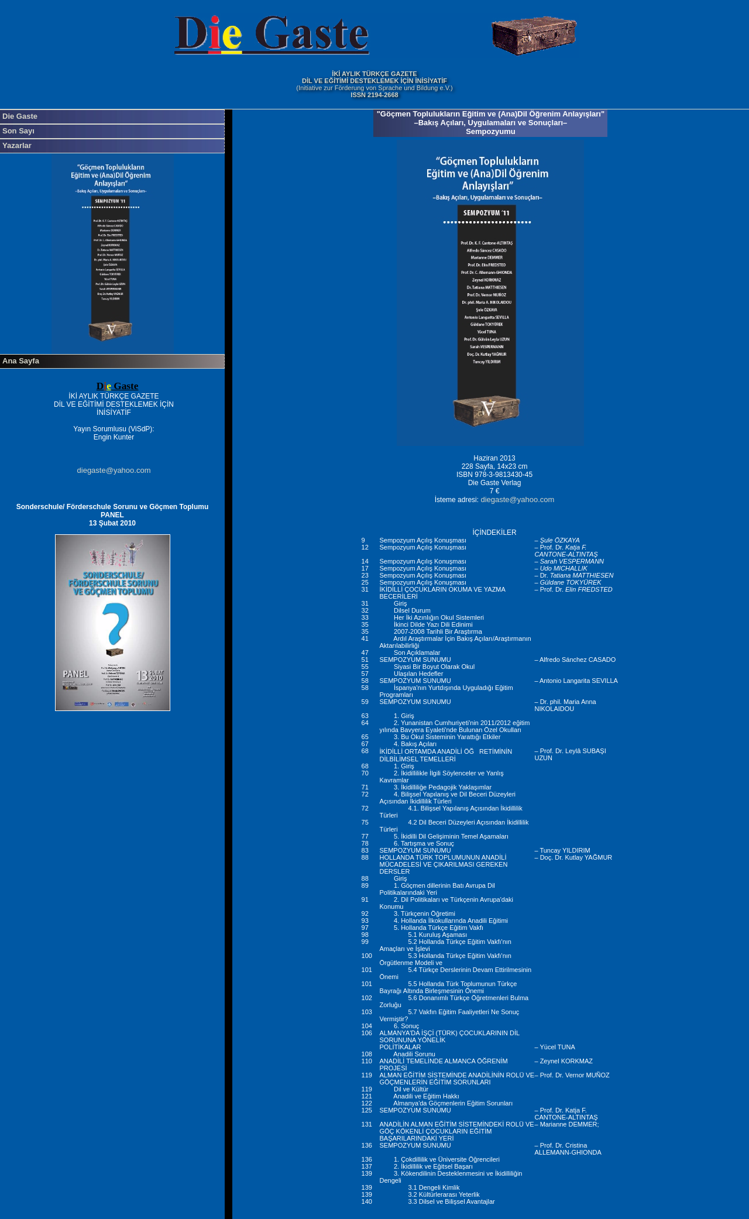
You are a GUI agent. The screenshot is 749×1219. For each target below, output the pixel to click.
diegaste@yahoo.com (114, 470)
